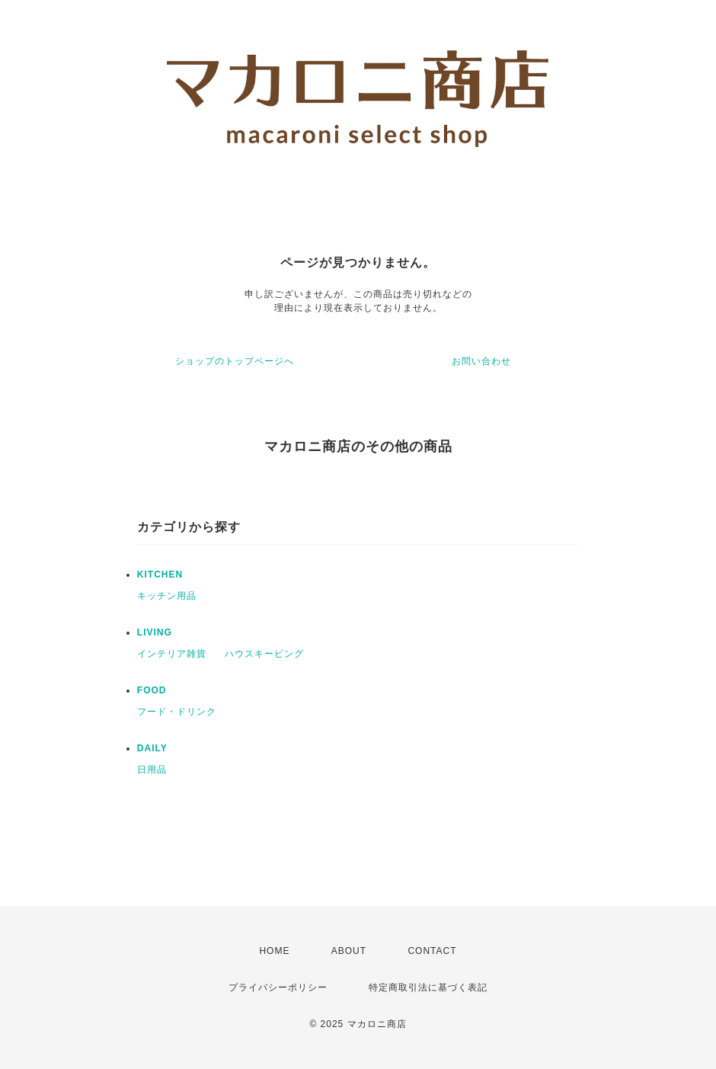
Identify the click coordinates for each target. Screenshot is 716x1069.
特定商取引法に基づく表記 (428, 987)
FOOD (152, 690)
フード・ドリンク (176, 711)
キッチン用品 (167, 596)
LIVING (154, 632)
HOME (274, 951)
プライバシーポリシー (278, 987)
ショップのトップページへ (234, 361)
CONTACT (432, 951)
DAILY (152, 748)
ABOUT (348, 951)
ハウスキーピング (264, 653)
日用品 (152, 769)
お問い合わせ (481, 361)
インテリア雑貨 (171, 653)
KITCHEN (160, 574)
